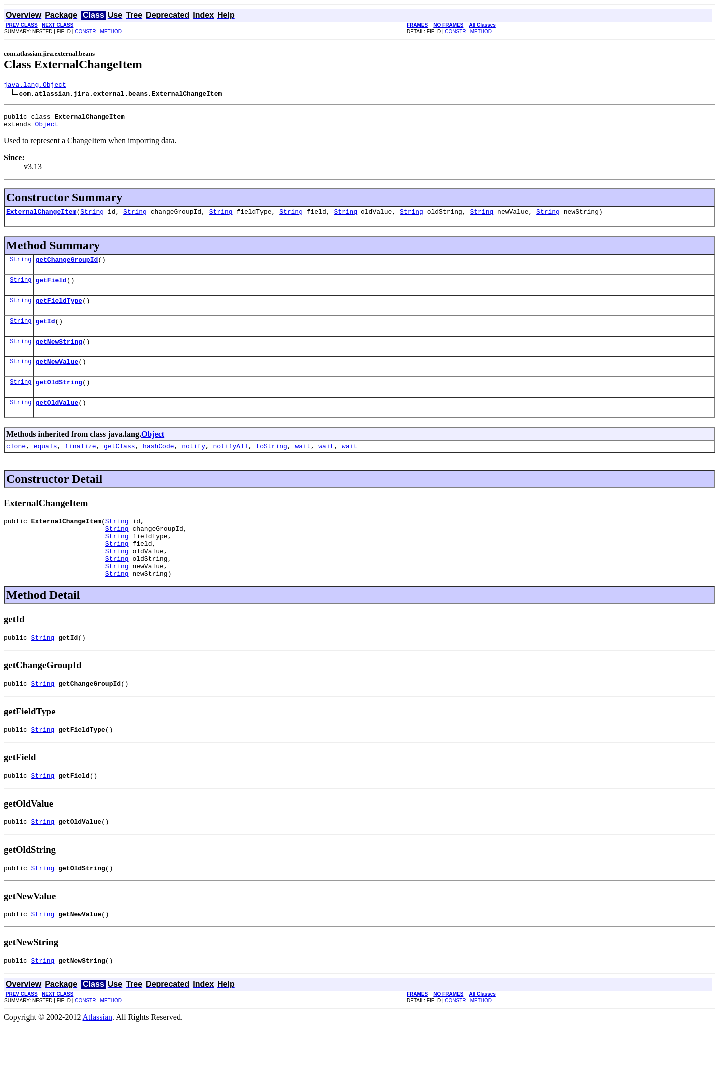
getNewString (58, 354)
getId (45, 332)
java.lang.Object (35, 85)
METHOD (111, 31)
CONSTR (85, 31)
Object (46, 128)
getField (50, 288)
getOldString (58, 398)
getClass (119, 465)
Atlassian (98, 1060)
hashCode (158, 465)
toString (271, 465)
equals (45, 465)
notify (193, 465)
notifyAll (230, 465)
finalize (80, 465)
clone (16, 465)
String (92, 217)
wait (302, 465)
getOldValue (56, 420)
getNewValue (56, 376)
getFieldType (58, 310)
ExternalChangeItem (41, 217)
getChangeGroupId (66, 266)
